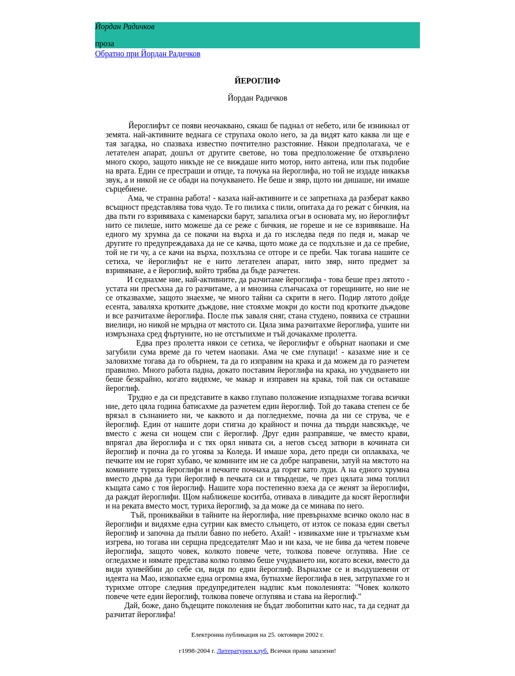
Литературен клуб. (243, 650)
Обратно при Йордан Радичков (147, 53)
